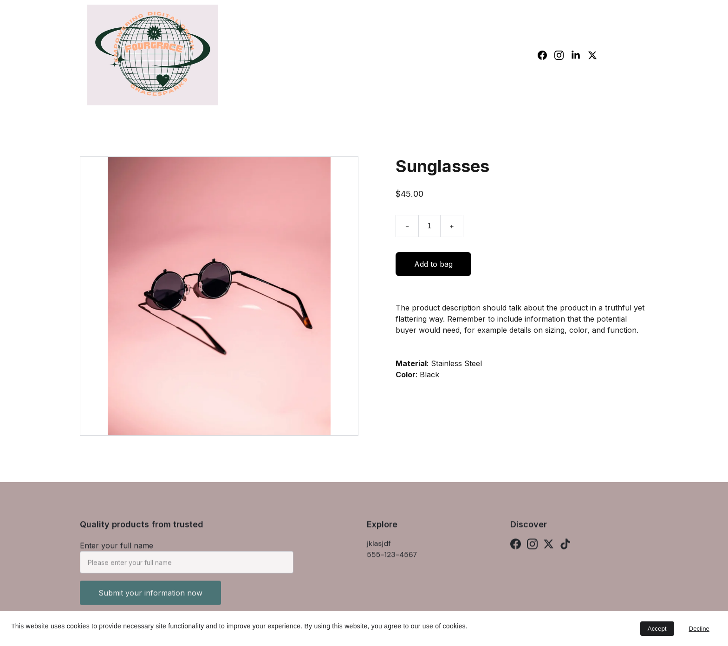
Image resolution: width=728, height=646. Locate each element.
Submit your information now (150, 597)
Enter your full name (116, 550)
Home (484, 54)
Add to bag (433, 267)
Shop (517, 54)
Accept (657, 628)
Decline (699, 628)
